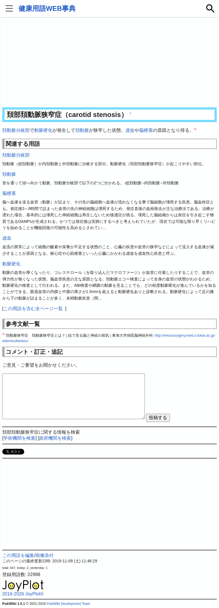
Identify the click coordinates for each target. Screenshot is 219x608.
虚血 (130, 130)
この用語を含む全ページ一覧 (33, 308)
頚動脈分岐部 (16, 130)
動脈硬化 (43, 130)
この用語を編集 (18, 555)
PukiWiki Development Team (68, 604)
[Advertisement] (109, 63)
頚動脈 (82, 130)
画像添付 (44, 555)
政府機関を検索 (55, 438)
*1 (195, 129)
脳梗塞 (146, 130)
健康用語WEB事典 (47, 8)
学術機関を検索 (19, 438)
